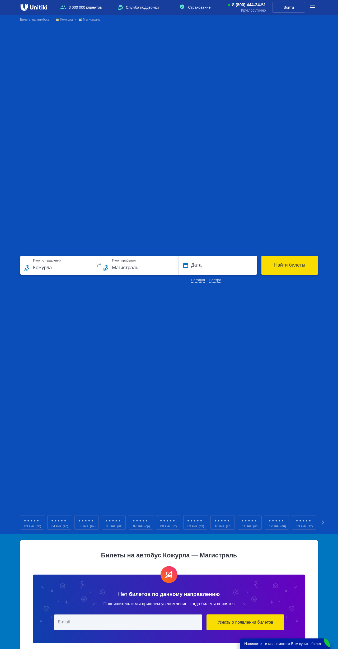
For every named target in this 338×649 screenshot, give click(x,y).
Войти (289, 7)
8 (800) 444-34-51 (249, 5)
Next (323, 522)
